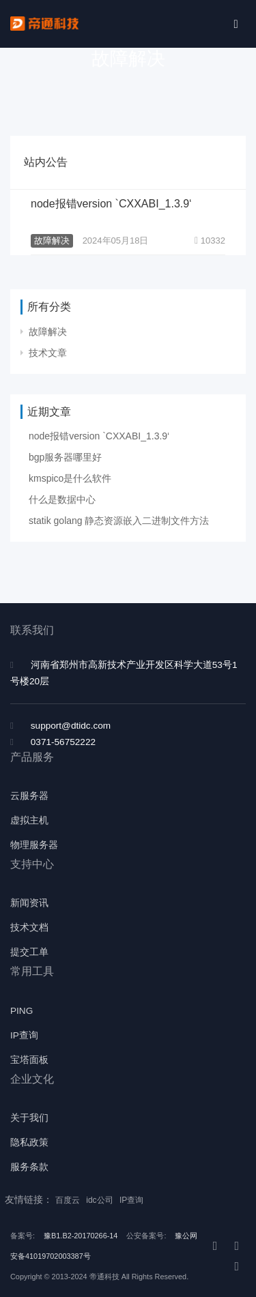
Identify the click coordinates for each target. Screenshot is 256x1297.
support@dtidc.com (71, 725)
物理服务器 (34, 845)
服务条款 (29, 1167)
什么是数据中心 (62, 499)
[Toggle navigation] (236, 24)
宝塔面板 (29, 1060)
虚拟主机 (29, 820)
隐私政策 (29, 1142)
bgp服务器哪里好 (65, 457)
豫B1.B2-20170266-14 (80, 1236)
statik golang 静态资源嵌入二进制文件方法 (119, 520)
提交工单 (29, 952)
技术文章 (48, 352)
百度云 (68, 1200)
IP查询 (24, 1035)
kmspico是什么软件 (70, 478)
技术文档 (29, 927)
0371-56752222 (63, 742)
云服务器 (29, 796)
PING (21, 1011)
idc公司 (100, 1200)
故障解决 (52, 240)
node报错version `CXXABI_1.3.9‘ (111, 203)
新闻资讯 (29, 903)
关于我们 (29, 1118)
